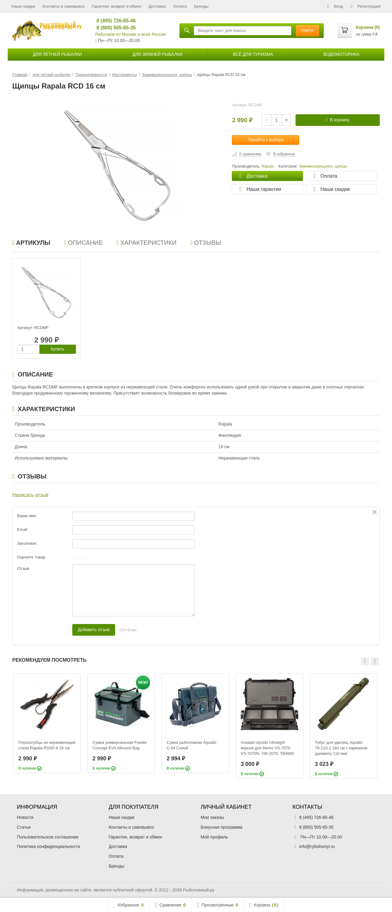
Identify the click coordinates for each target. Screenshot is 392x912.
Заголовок (26, 543)
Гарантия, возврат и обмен (116, 6)
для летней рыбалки (57, 54)
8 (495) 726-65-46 (113, 20)
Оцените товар (31, 557)
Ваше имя (26, 515)
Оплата (180, 6)
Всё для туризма (253, 54)
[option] (47, 723)
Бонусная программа (221, 827)
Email (22, 529)
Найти (307, 30)
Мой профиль (214, 836)
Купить (57, 348)
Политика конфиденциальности (48, 846)
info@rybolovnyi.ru (317, 846)
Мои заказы (212, 817)
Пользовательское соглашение (48, 836)
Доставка (157, 6)
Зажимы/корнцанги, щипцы (323, 166)
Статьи (24, 827)
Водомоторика (341, 54)
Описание (83, 243)
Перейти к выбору (266, 139)
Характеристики (147, 243)
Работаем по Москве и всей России (130, 34)
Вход (335, 6)
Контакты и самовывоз (64, 6)
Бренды (201, 6)
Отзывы (205, 243)
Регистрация (366, 6)
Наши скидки (23, 6)
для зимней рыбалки (157, 54)
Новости (25, 817)
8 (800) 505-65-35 (113, 27)
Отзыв (23, 568)
